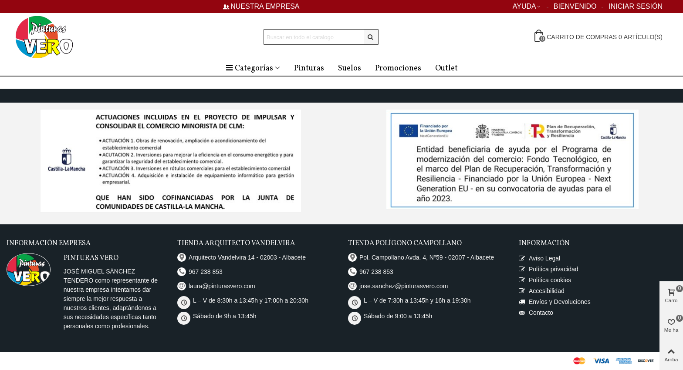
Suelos (349, 68)
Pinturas (309, 68)
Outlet (446, 68)
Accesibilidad (542, 291)
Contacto (536, 312)
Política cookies (545, 280)
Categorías (249, 68)
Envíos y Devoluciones (555, 302)
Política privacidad (548, 269)
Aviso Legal (539, 258)
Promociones (398, 68)
